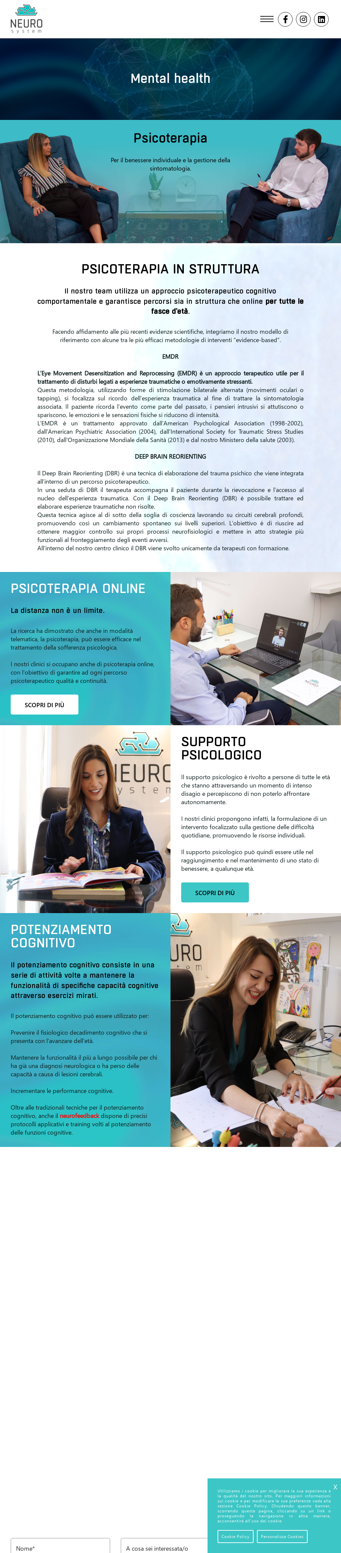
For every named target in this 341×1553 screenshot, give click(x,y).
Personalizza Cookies (282, 1536)
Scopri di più (44, 705)
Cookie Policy (236, 1536)
